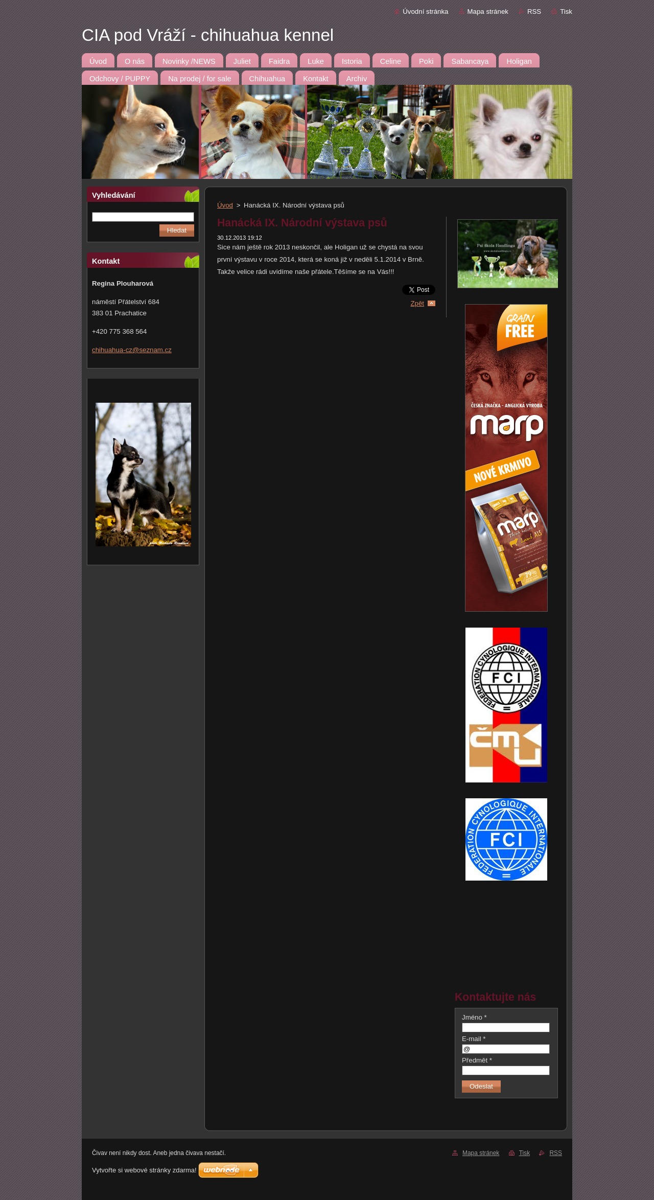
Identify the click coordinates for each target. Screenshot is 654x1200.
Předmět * (477, 1060)
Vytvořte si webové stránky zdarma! (144, 1170)
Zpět (417, 303)
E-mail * (473, 1039)
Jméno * (474, 1017)
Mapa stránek (488, 11)
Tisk (566, 11)
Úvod (225, 205)
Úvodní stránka (425, 11)
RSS (534, 11)
